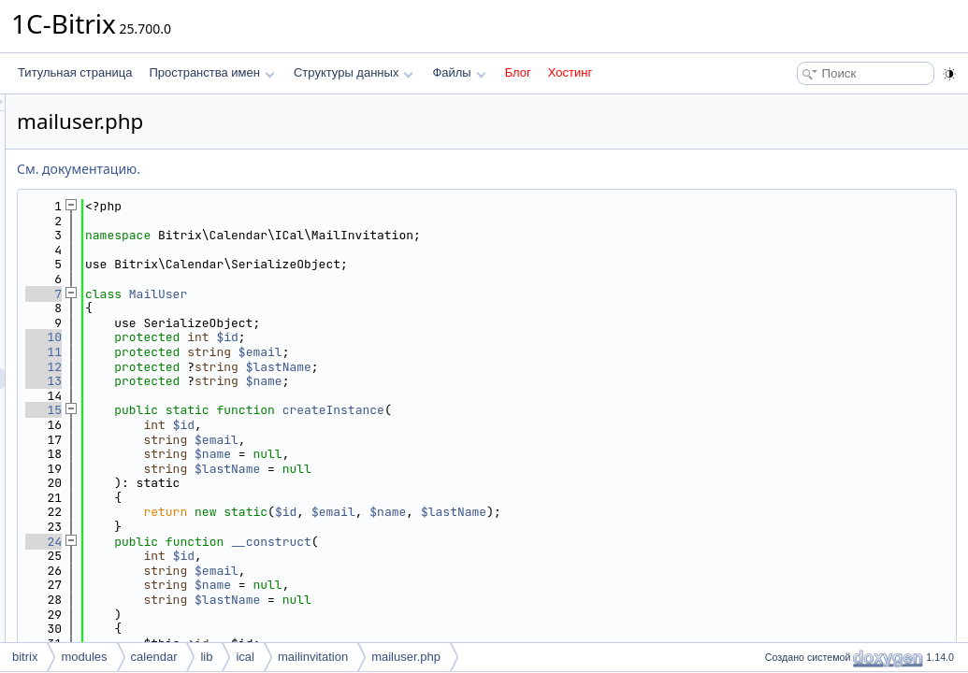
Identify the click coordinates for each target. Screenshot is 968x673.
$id (460, 337)
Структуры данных (353, 72)
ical (245, 657)
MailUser (392, 294)
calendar (154, 657)
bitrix (24, 657)
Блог (518, 72)
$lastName (512, 367)
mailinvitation (313, 657)
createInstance (567, 410)
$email (494, 352)
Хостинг (570, 72)
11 (277, 352)
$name (498, 381)
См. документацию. (312, 169)
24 (277, 542)
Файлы (458, 72)
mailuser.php (406, 657)
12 (277, 367)
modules (84, 657)
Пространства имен (211, 72)
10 (277, 337)
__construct (505, 542)
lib (206, 657)
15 (277, 410)
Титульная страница (75, 72)
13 (277, 381)
